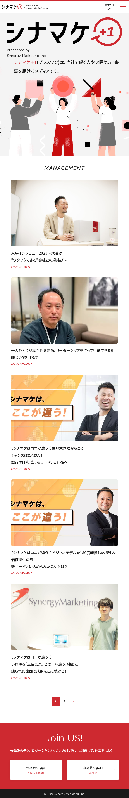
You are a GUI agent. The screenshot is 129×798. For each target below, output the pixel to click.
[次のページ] (73, 701)
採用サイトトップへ (110, 6)
